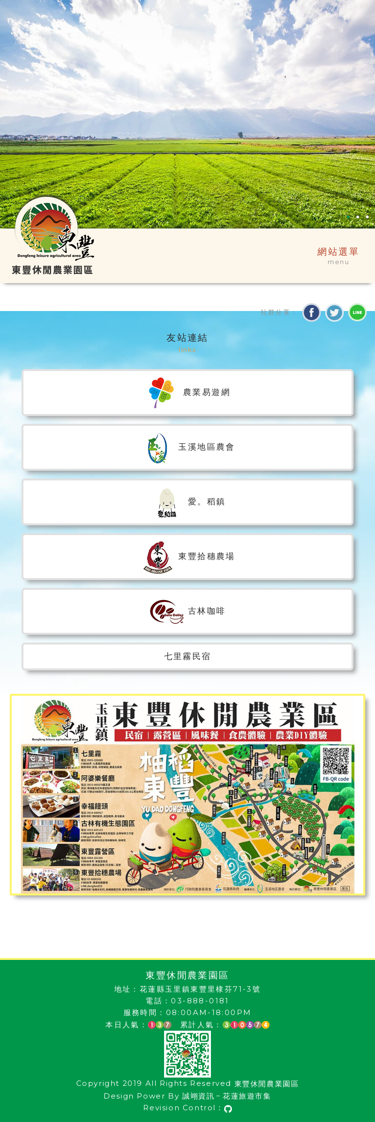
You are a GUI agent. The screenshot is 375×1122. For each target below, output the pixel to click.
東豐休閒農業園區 (266, 1083)
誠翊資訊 (198, 1096)
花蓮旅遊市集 (247, 1096)
